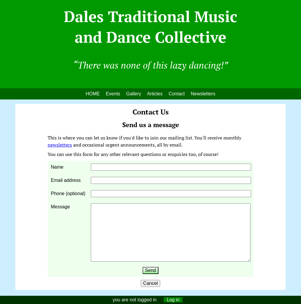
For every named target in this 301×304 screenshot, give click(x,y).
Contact (176, 93)
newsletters (60, 145)
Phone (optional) (68, 193)
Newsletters (203, 93)
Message (60, 206)
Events (113, 93)
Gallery (133, 93)
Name (57, 167)
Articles (154, 93)
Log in (173, 299)
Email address (66, 180)
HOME (93, 93)
